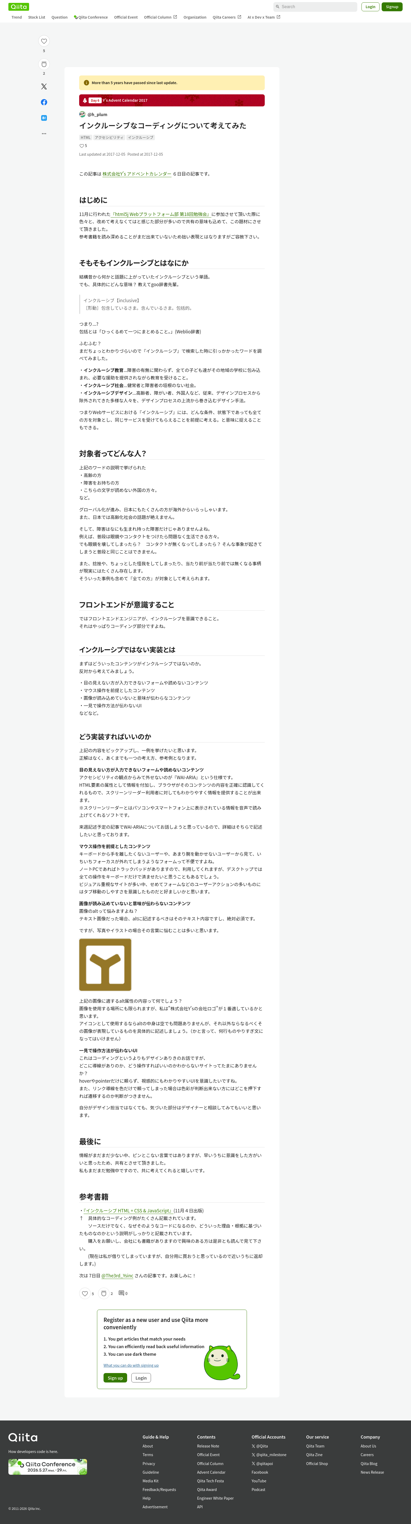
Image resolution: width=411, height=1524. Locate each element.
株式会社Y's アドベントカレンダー (137, 173)
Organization (194, 17)
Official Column (160, 17)
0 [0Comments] (123, 1293)
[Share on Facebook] (44, 102)
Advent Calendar (211, 1472)
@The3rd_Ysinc (117, 1275)
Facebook (260, 1472)
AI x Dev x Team (264, 17)
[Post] (44, 86)
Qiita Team (315, 1446)
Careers (367, 1454)
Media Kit (151, 1480)
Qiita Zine (314, 1454)
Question (60, 17)
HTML (86, 137)
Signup (392, 6)
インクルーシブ (140, 137)
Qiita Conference (91, 17)
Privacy (149, 1463)
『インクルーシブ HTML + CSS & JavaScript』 (129, 1210)
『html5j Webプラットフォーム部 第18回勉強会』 (161, 214)
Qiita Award (207, 1489)
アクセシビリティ (109, 137)
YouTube (259, 1480)
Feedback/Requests (159, 1489)
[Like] (44, 41)
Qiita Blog (369, 1463)
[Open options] (44, 133)
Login (371, 6)
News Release (372, 1472)
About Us (368, 1446)
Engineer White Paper (215, 1498)
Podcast (258, 1489)
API (200, 1506)
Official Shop (317, 1463)
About (148, 1446)
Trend (17, 17)
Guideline (151, 1472)
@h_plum (93, 114)
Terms (148, 1454)
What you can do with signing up (131, 1365)
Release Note (208, 1446)
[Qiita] (18, 7)
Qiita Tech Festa (210, 1480)
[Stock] (44, 64)
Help (147, 1498)
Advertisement (155, 1506)
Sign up (115, 1378)
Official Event (126, 17)
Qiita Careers (227, 17)
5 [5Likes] (44, 50)
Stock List (36, 17)
